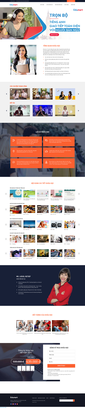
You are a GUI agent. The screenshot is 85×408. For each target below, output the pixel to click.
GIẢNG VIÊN (73, 4)
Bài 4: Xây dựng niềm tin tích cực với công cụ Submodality (56, 199)
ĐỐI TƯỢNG (67, 4)
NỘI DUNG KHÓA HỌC (58, 4)
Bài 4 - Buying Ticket (54, 258)
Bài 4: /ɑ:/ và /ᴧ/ (53, 214)
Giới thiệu (42, 4)
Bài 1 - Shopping (12, 243)
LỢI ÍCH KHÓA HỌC (49, 4)
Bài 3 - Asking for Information (42, 258)
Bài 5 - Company (67, 243)
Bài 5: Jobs (66, 229)
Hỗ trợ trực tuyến (3, 407)
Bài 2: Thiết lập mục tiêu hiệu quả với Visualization (29, 199)
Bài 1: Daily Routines (13, 229)
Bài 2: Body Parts (26, 229)
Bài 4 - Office (53, 243)
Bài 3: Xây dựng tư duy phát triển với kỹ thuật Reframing (42, 199)
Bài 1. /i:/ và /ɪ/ (12, 215)
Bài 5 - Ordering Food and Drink (69, 258)
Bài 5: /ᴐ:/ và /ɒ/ (67, 214)
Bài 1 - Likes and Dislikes (14, 258)
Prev (6, 93)
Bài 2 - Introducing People (27, 258)
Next (78, 93)
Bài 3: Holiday (39, 229)
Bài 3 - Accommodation (41, 243)
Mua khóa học (71, 1)
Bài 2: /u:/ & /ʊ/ (26, 214)
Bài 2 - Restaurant (26, 243)
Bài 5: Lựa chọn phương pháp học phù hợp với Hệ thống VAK (70, 199)
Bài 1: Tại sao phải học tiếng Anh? (15, 198)
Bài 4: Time (53, 229)
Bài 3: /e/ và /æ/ (39, 214)
